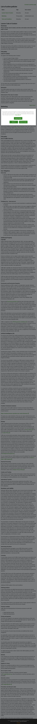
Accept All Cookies (23, 128)
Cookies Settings (18, 124)
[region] (18, 123)
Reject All (13, 128)
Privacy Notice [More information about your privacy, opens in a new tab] (17, 121)
